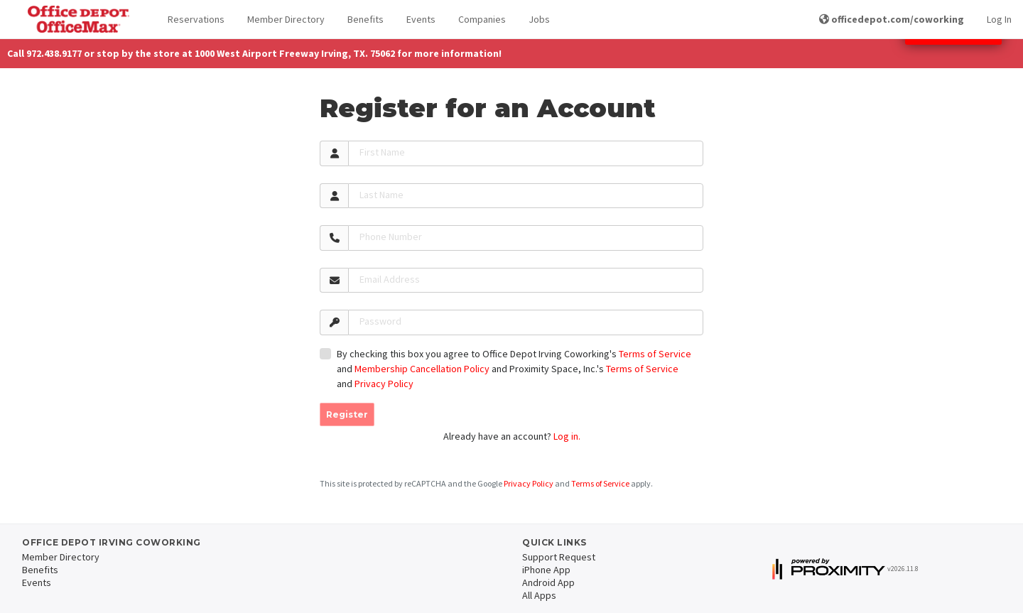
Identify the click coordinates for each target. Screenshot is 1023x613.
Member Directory (286, 19)
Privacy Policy (383, 383)
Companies (482, 19)
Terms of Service (655, 353)
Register (347, 414)
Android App (548, 582)
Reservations (196, 19)
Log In (999, 19)
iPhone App (546, 569)
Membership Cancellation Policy (421, 368)
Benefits (365, 19)
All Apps (539, 595)
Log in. (566, 436)
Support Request (558, 556)
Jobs (539, 19)
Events (420, 19)
